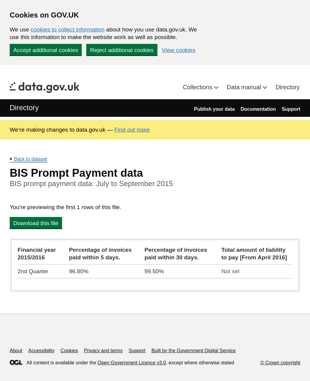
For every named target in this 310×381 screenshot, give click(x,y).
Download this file (35, 223)
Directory (287, 87)
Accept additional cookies (45, 50)
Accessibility (41, 350)
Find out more (132, 129)
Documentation (258, 109)
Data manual (245, 87)
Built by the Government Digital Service (193, 350)
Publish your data (214, 109)
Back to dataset (30, 159)
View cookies (179, 50)
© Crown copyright (280, 362)
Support (291, 109)
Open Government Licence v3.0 (131, 362)
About (16, 350)
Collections (198, 87)
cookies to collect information (67, 29)
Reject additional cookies (121, 50)
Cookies (69, 350)
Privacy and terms (103, 350)
